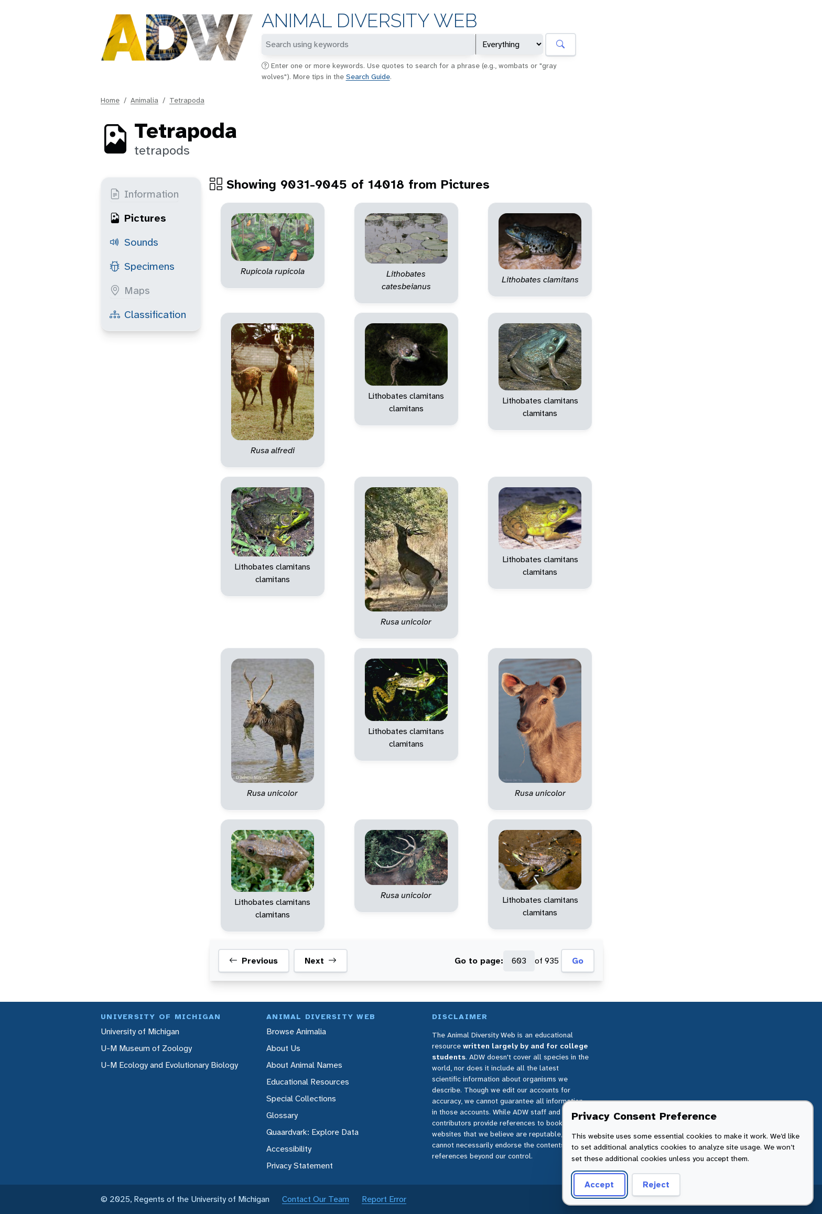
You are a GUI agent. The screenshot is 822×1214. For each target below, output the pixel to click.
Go (577, 960)
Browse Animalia (296, 1031)
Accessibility (288, 1148)
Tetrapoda (186, 100)
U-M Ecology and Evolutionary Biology (169, 1064)
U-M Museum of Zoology (146, 1048)
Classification (148, 314)
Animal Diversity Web (369, 21)
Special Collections (301, 1098)
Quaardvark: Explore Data (312, 1132)
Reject (656, 1184)
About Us (283, 1048)
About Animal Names (304, 1064)
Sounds (134, 242)
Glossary (282, 1115)
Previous (253, 961)
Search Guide (368, 76)
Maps (130, 290)
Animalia (144, 100)
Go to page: (479, 960)
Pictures (138, 218)
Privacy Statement (299, 1165)
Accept (599, 1184)
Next (321, 961)
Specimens (142, 266)
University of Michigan (140, 1031)
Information (144, 194)
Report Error (384, 1199)
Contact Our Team (315, 1199)
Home (110, 100)
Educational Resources (307, 1081)
